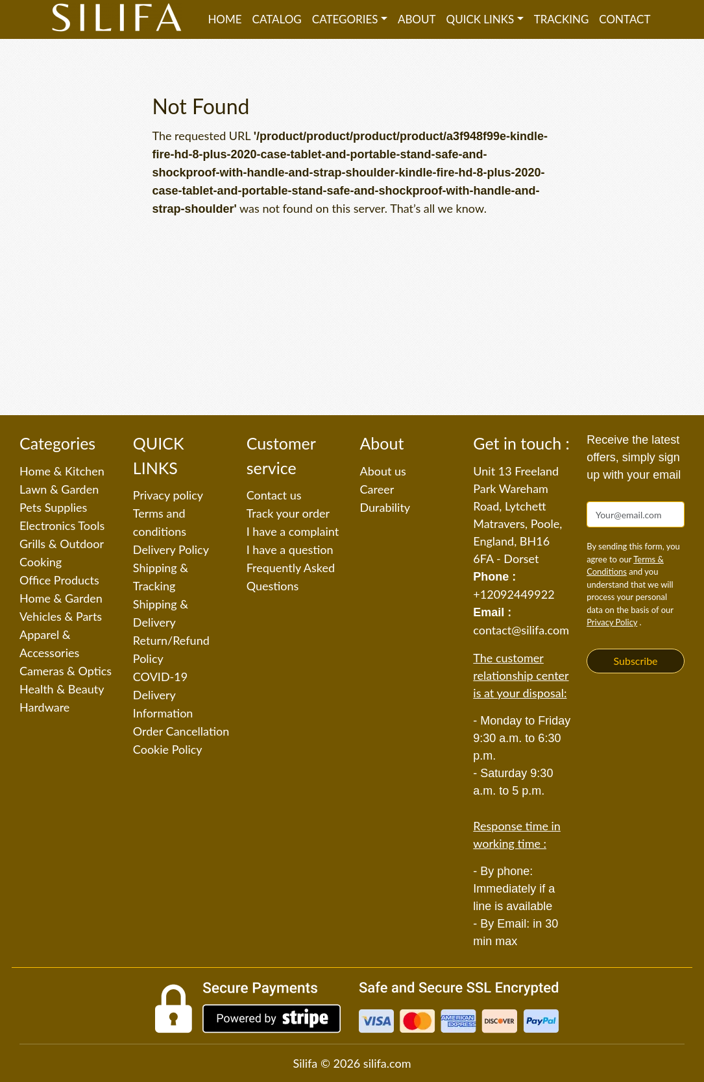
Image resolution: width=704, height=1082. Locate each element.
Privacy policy (168, 495)
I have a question (290, 549)
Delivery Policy (171, 549)
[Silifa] (117, 19)
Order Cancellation (181, 731)
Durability (384, 507)
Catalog (277, 19)
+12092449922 (513, 594)
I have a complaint (293, 531)
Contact (624, 19)
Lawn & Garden (59, 489)
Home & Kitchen (61, 471)
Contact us (274, 495)
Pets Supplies (53, 507)
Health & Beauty (61, 689)
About (417, 19)
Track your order (288, 513)
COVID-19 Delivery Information (163, 694)
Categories (345, 19)
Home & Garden (61, 598)
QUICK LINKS (480, 19)
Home (224, 19)
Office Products (59, 580)
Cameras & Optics (65, 671)
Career (376, 489)
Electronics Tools (61, 525)
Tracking (561, 19)
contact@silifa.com (521, 630)
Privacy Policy (612, 622)
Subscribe (636, 661)
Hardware (44, 707)
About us (382, 471)
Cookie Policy (167, 749)
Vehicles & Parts (60, 616)
